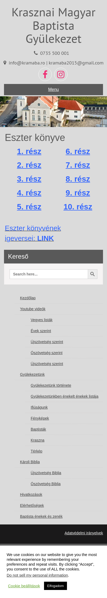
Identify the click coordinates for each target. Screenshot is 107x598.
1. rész (29, 151)
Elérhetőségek (32, 505)
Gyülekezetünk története (51, 385)
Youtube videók (32, 309)
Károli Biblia (30, 462)
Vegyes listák (42, 320)
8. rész (78, 178)
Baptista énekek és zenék (41, 516)
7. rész (78, 164)
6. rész (78, 151)
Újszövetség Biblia (46, 473)
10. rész (78, 206)
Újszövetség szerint (47, 342)
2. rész (29, 164)
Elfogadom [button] (55, 586)
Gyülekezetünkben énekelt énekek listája (64, 396)
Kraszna (37, 440)
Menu (53, 89)
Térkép (36, 451)
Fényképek (40, 418)
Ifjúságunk (39, 407)
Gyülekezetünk (32, 374)
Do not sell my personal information (37, 575)
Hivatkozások (31, 494)
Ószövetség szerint (46, 353)
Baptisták (38, 429)
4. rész (29, 192)
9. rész (78, 192)
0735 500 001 (54, 53)
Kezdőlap (27, 298)
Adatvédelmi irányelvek (84, 533)
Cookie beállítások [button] (24, 586)
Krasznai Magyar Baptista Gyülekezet (53, 25)
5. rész (29, 206)
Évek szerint (41, 331)
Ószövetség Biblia (46, 484)
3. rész (29, 178)
